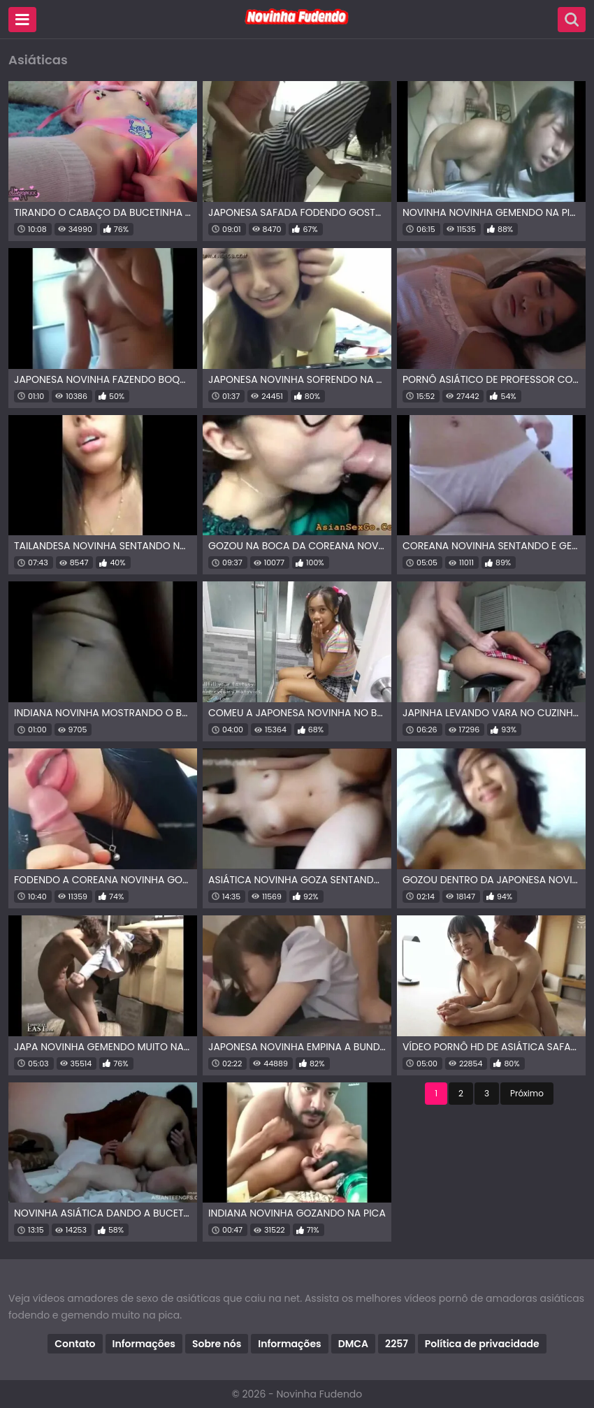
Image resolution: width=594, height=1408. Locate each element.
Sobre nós (216, 1344)
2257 (396, 1344)
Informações (144, 1344)
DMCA (353, 1344)
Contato (75, 1344)
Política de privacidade (482, 1344)
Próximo (527, 1093)
